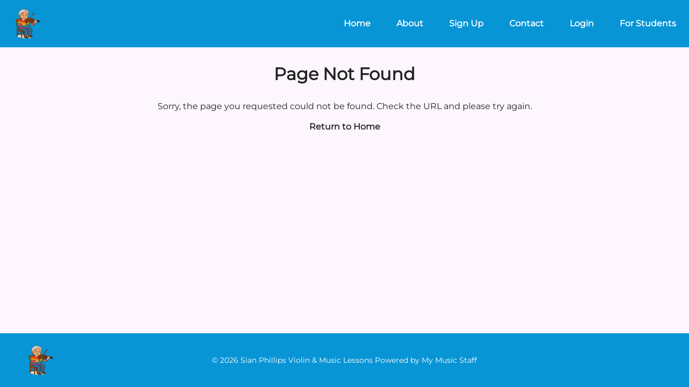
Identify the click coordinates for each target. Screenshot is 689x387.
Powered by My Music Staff (426, 360)
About (409, 23)
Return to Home (344, 126)
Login (582, 23)
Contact (526, 23)
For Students (648, 23)
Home (357, 23)
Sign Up (466, 23)
